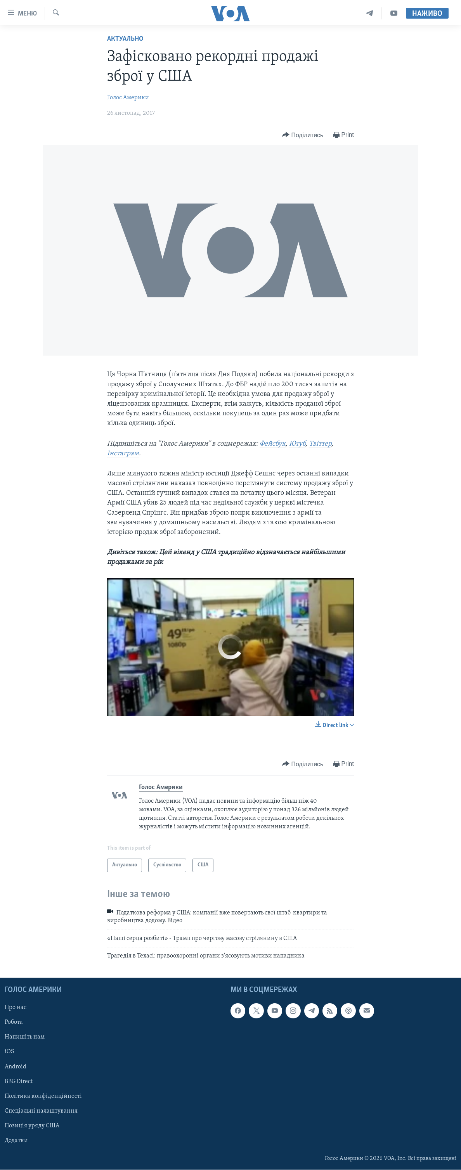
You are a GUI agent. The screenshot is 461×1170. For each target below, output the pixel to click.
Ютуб (297, 444)
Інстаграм (123, 453)
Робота (14, 1023)
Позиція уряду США (32, 1126)
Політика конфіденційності (43, 1096)
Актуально (125, 39)
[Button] (302, 135)
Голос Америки (128, 98)
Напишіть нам (25, 1037)
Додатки (16, 1140)
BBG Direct (19, 1081)
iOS (9, 1052)
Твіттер (320, 444)
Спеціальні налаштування (41, 1111)
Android (15, 1067)
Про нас (15, 1008)
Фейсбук (273, 444)
